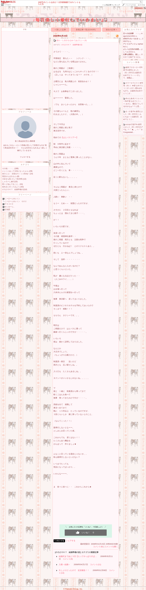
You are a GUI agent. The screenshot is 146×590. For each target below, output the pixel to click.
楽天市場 (141, 5)
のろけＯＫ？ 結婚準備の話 (13, 189)
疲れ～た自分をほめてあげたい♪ (70, 40)
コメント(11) (95, 564)
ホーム (3, 11)
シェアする (70, 541)
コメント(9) (68, 559)
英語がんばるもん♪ (9, 176)
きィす (128, 111)
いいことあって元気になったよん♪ (15, 171)
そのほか (7, 5)
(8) (85, 40)
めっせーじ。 (10, 207)
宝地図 (7, 210)
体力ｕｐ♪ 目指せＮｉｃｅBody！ (16, 174)
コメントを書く (111, 546)
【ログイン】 (140, 11)
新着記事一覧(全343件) (86, 30)
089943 (139, 8)
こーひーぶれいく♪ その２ (16, 201)
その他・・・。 (8, 168)
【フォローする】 (126, 11)
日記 (10, 11)
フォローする (25, 157)
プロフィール (19, 11)
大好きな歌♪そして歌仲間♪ (12, 179)
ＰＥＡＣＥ (9, 204)
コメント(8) (98, 546)
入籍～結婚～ (64, 564)
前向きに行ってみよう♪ (11, 187)
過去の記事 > (111, 30)
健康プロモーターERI (133, 67)
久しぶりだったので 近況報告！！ (74, 570)
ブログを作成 (130, 5)
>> (111, 5)
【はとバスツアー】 (69, 137)
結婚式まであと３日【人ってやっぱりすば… (78, 556)
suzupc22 (129, 124)
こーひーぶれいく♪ (12, 199)
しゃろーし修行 (8, 182)
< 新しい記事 (60, 30)
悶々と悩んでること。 (11, 184)
